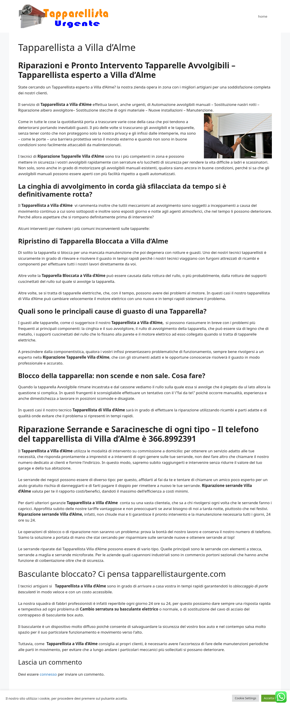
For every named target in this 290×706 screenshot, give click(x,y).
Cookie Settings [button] (245, 698)
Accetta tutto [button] (273, 698)
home (262, 16)
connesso (48, 674)
